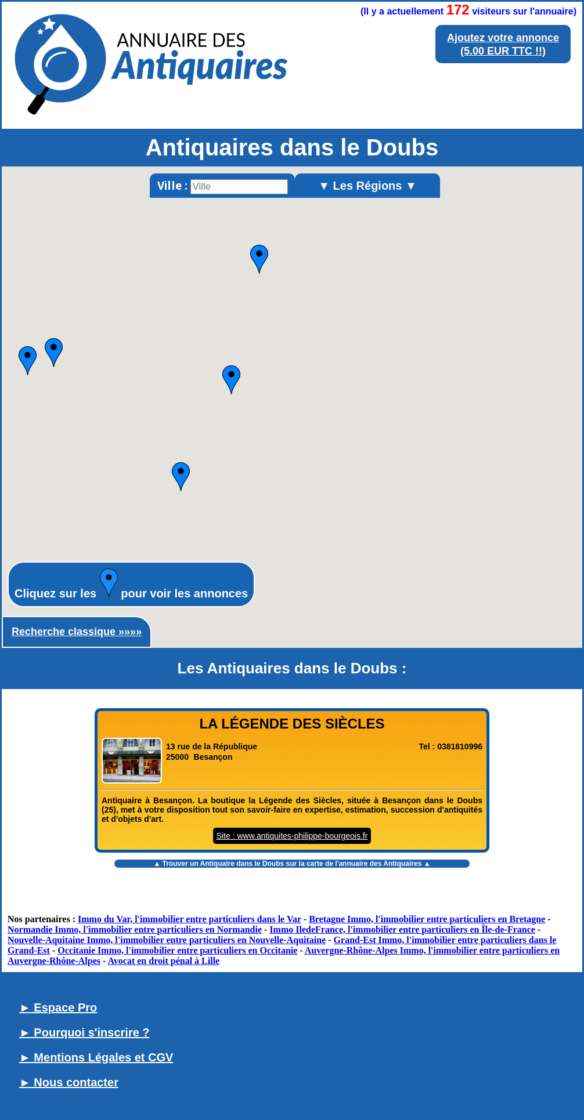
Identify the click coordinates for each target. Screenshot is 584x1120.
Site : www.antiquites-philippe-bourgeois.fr (292, 835)
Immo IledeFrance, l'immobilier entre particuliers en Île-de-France (402, 929)
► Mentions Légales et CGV (96, 1057)
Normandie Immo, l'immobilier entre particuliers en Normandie (135, 929)
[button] (231, 379)
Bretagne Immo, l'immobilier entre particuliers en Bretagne (427, 919)
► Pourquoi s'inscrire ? (84, 1032)
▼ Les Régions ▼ (367, 185)
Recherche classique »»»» (77, 631)
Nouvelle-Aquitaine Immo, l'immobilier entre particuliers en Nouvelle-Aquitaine (167, 940)
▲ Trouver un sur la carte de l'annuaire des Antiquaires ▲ (291, 864)
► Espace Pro (58, 1007)
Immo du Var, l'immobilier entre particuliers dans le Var (189, 919)
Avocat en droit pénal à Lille (163, 961)
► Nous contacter (68, 1082)
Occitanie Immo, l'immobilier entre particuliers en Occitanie (177, 950)
